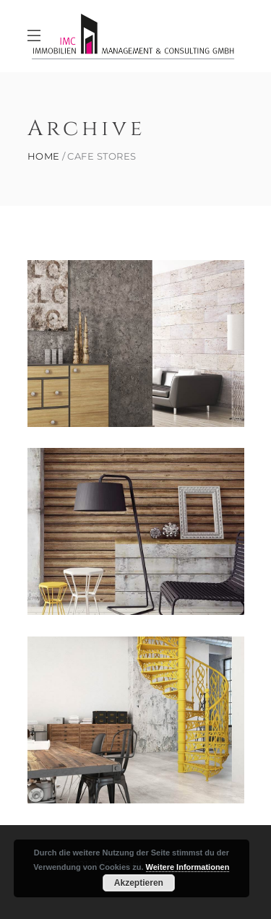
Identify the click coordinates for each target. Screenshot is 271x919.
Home (43, 156)
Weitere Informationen (188, 867)
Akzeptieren (138, 883)
